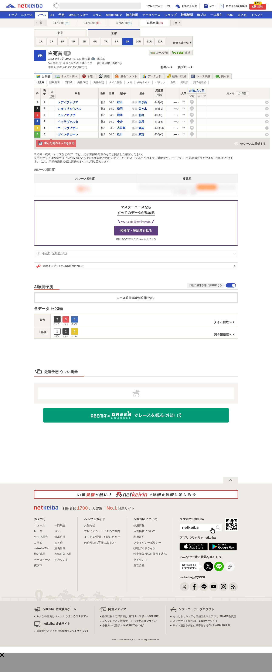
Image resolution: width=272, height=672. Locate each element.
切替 (243, 93)
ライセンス (140, 559)
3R (62, 41)
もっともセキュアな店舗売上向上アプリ (204, 616)
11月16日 (61, 22)
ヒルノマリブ (66, 115)
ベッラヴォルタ (67, 121)
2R (52, 41)
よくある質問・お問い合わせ (102, 536)
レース (41, 14)
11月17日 (92, 22)
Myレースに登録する (253, 143)
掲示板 (222, 76)
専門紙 (68, 82)
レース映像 (200, 76)
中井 (120, 121)
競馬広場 (59, 536)
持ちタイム (143, 82)
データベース (151, 15)
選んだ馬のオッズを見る (56, 143)
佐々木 (143, 108)
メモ (129, 82)
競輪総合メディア (62, 630)
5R (84, 41)
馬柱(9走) (98, 82)
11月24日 (154, 22)
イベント (257, 15)
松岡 (120, 108)
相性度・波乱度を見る (136, 230)
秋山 (120, 102)
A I (52, 15)
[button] (2, 655)
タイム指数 (115, 82)
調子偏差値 (199, 82)
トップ (12, 15)
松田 (120, 134)
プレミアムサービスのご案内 (102, 531)
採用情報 (138, 525)
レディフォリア (67, 102)
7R (106, 41)
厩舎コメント (126, 76)
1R (41, 41)
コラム (97, 15)
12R (160, 41)
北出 (141, 115)
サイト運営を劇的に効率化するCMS (202, 625)
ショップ (170, 15)
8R (117, 41)
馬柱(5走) (82, 82)
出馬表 (43, 76)
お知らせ (89, 525)
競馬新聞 (187, 15)
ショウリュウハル (69, 108)
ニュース (27, 15)
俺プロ (201, 15)
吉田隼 (121, 128)
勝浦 (120, 115)
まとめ (242, 15)
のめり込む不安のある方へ (100, 542)
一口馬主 (216, 15)
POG (230, 15)
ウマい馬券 (41, 536)
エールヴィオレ (67, 128)
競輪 (257, 6)
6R (95, 41)
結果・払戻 (176, 76)
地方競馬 (132, 15)
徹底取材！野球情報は (130, 616)
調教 (104, 76)
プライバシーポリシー (147, 542)
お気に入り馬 (196, 90)
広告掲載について (144, 531)
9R (127, 41)
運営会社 (138, 565)
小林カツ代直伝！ (122, 625)
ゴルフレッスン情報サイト (129, 620)
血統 (173, 82)
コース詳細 (159, 52)
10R (138, 41)
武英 (141, 128)
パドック (160, 82)
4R (73, 41)
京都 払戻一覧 (181, 42)
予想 (61, 15)
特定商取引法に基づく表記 (150, 553)
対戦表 (184, 82)
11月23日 (123, 22)
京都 (114, 33)
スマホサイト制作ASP (195, 620)
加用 (141, 121)
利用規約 (138, 536)
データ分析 (152, 76)
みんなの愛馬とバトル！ (62, 616)
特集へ (165, 67)
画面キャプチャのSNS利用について (60, 266)
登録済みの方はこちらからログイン (136, 239)
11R (149, 41)
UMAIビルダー (78, 15)
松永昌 (143, 102)
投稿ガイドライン (144, 548)
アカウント (61, 559)
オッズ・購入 (66, 76)
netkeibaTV (114, 15)
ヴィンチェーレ (67, 134)
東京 (60, 33)
